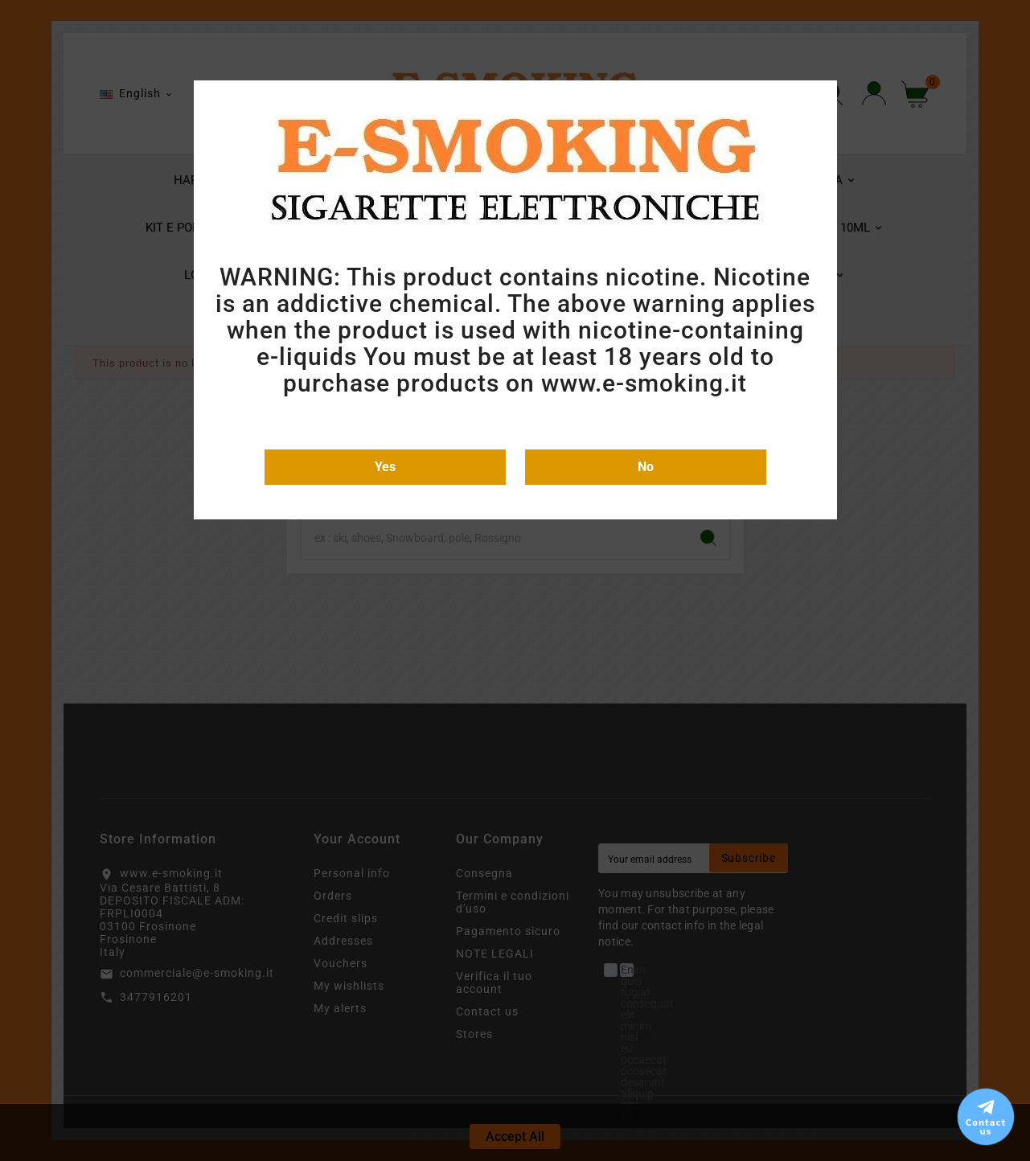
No (646, 466)
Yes (385, 466)
